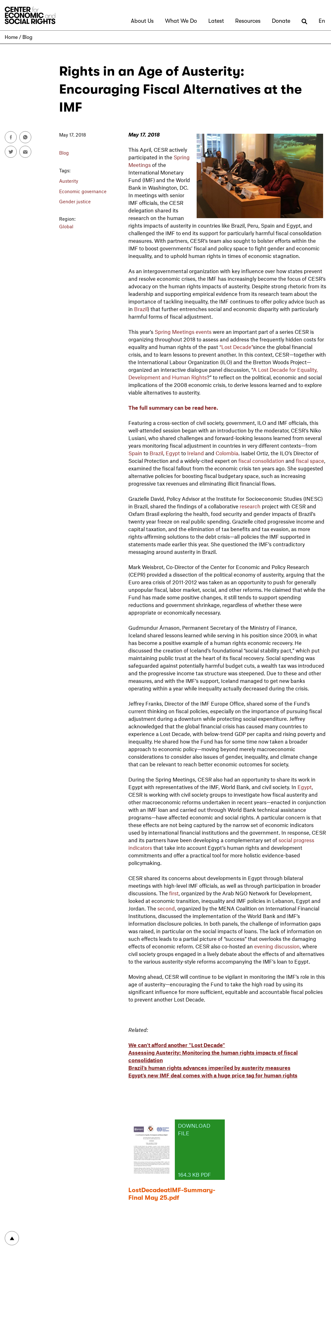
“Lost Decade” (236, 347)
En (322, 21)
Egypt (173, 453)
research (250, 506)
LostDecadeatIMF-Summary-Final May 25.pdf (171, 1193)
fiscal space (310, 460)
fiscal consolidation (261, 460)
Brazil (141, 309)
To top (12, 1238)
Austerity (68, 181)
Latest (216, 21)
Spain (135, 453)
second (166, 908)
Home (11, 37)
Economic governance (83, 191)
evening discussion (277, 946)
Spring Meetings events (183, 331)
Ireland (195, 453)
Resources (248, 21)
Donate (281, 21)
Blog (27, 37)
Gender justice (75, 201)
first (174, 893)
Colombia (227, 453)
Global (66, 226)
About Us (142, 21)
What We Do (181, 21)
